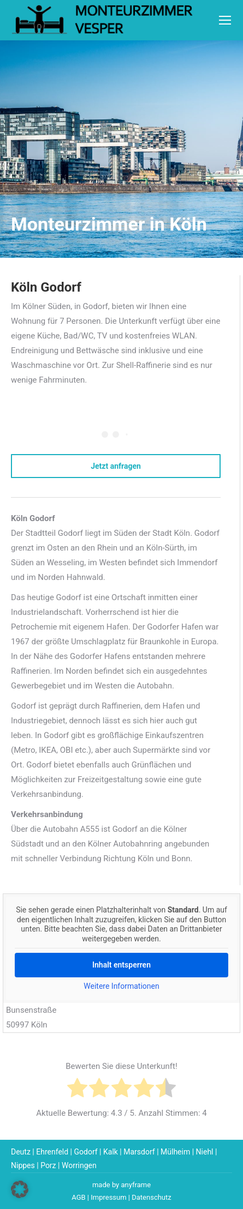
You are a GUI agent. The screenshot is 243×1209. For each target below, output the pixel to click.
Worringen (79, 1165)
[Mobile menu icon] (225, 20)
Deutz (21, 1151)
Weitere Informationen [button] (121, 986)
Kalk (110, 1151)
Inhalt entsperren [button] (121, 964)
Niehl (205, 1151)
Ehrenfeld (52, 1151)
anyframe (136, 1185)
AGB (78, 1197)
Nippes (23, 1165)
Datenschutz (151, 1197)
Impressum (108, 1197)
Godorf (85, 1151)
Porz (48, 1165)
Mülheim (175, 1151)
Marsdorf (139, 1151)
